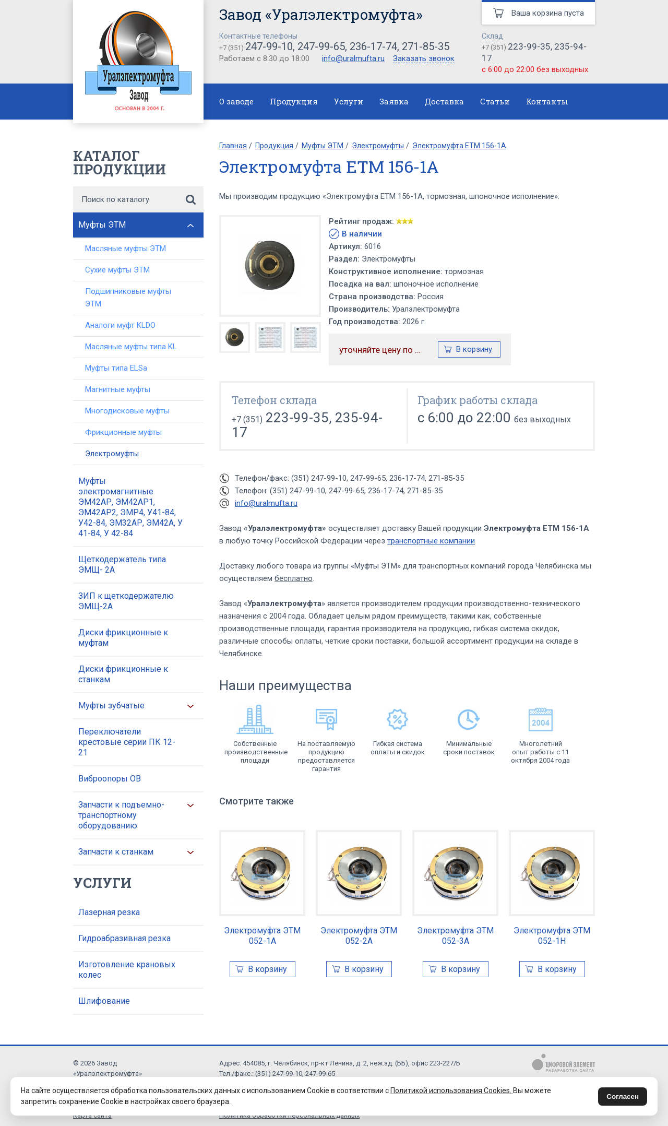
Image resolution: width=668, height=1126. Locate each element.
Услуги (348, 101)
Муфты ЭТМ (102, 225)
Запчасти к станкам (115, 852)
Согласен (622, 1096)
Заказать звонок (424, 59)
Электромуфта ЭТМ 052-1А (262, 936)
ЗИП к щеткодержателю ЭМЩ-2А (126, 601)
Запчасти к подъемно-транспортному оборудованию (121, 815)
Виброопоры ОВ (109, 779)
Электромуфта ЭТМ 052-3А (455, 936)
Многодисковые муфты (127, 411)
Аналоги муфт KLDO (120, 325)
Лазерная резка (109, 912)
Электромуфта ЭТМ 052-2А (358, 936)
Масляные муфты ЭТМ (125, 248)
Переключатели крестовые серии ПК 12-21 (126, 742)
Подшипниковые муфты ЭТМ (128, 298)
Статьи (495, 101)
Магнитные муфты (117, 389)
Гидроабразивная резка (124, 938)
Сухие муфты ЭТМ (117, 270)
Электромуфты (112, 453)
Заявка (394, 101)
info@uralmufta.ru (353, 58)
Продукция (294, 101)
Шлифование (104, 1001)
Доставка (444, 101)
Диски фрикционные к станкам (123, 674)
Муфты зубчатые (111, 705)
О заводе (236, 101)
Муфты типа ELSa (116, 368)
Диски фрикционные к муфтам (123, 637)
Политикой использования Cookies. (451, 1090)
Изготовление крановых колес (126, 969)
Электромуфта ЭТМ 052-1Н (552, 936)
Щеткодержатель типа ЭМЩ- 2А (122, 564)
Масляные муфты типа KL (131, 346)
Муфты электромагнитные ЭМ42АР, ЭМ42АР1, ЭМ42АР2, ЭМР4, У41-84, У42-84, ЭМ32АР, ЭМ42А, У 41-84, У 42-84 (130, 507)
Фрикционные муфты (123, 432)
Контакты (547, 101)
